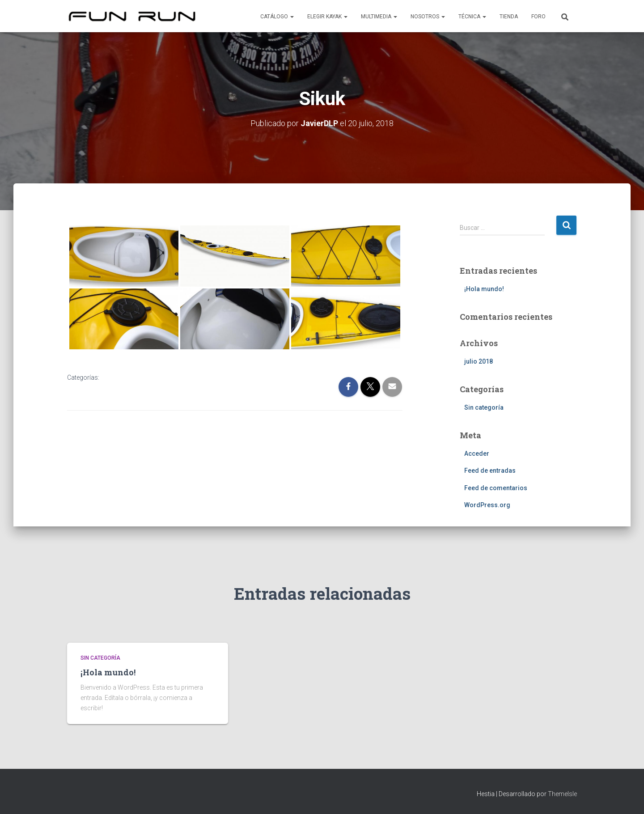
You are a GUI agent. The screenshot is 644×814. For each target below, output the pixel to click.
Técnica (472, 16)
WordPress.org (487, 505)
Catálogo (277, 16)
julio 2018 (478, 361)
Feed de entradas (490, 470)
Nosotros (428, 16)
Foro (538, 16)
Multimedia (379, 16)
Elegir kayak (327, 16)
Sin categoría (484, 407)
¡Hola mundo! (484, 289)
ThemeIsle (562, 793)
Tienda (509, 16)
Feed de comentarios (495, 488)
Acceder (476, 453)
